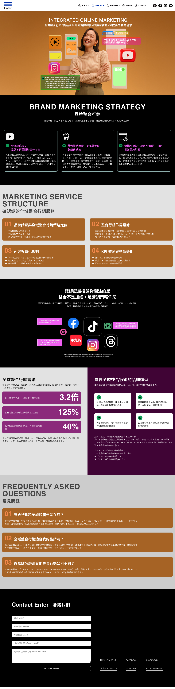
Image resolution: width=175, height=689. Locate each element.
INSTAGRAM (152, 663)
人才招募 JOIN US (108, 671)
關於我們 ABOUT (108, 663)
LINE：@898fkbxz (154, 671)
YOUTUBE (131, 671)
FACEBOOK (131, 663)
